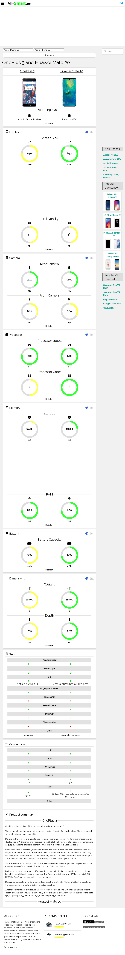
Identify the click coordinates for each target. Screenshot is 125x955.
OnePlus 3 (27, 71)
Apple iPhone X (110, 155)
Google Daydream (112, 304)
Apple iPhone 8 (110, 163)
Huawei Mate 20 (71, 71)
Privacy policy (10, 947)
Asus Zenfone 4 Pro (112, 159)
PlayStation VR (110, 299)
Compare (49, 55)
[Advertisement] (62, 26)
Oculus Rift (108, 308)
